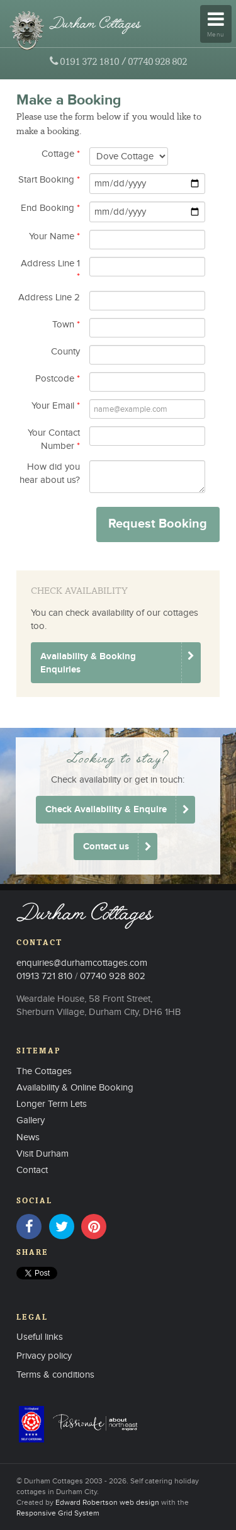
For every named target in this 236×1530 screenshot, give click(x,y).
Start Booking (49, 179)
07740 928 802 (157, 61)
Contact (32, 1170)
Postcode (57, 378)
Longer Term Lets (51, 1104)
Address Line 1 (50, 270)
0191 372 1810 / (93, 61)
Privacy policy (44, 1356)
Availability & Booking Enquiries (88, 663)
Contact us (106, 847)
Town (66, 324)
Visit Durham (42, 1153)
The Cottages (44, 1071)
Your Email (55, 405)
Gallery (30, 1120)
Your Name (54, 236)
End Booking (50, 208)
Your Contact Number (54, 439)
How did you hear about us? (50, 473)
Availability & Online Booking (74, 1087)
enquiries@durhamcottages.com (81, 963)
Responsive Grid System (57, 1513)
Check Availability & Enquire (106, 809)
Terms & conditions (55, 1374)
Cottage (61, 154)
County (65, 351)
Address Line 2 (49, 297)
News (28, 1137)
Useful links (39, 1337)
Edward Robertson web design (107, 1502)
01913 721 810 (44, 976)
